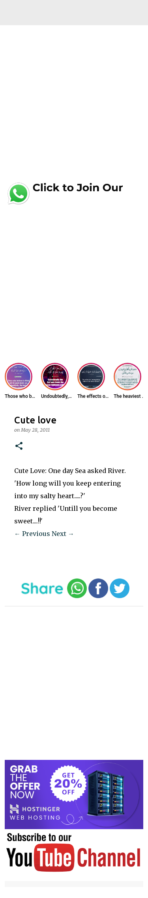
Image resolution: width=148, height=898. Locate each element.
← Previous (32, 534)
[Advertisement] (74, 106)
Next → (63, 534)
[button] (19, 446)
